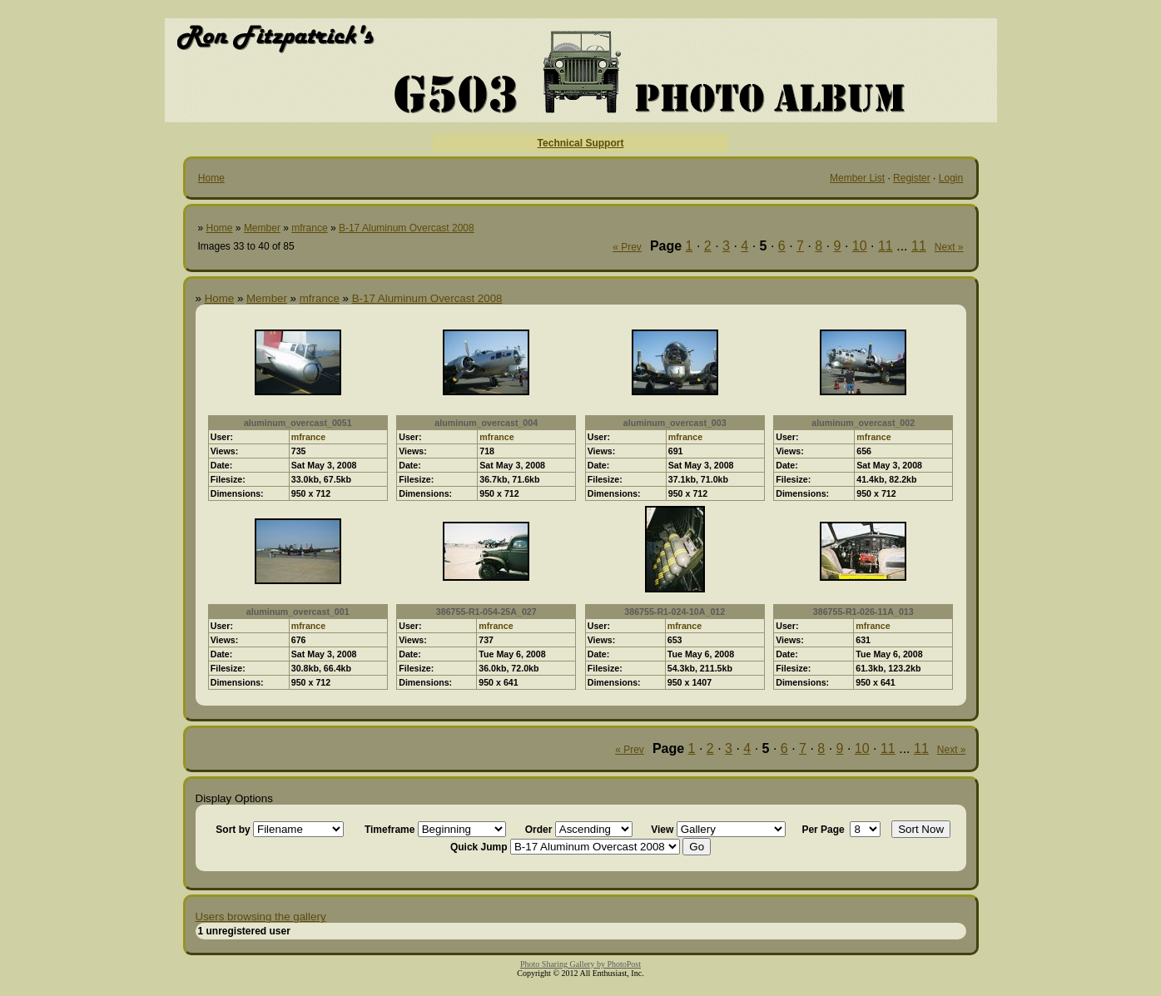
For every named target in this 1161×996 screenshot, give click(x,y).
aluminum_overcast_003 (675, 423)
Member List (857, 178)
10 (859, 246)
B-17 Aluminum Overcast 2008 (406, 228)
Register (911, 178)
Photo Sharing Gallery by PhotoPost (580, 964)
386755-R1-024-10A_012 (674, 612)
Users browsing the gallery (261, 916)
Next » (949, 247)
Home (211, 178)
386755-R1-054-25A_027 (486, 612)
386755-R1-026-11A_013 (863, 612)
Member (262, 228)
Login (951, 178)
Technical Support (581, 143)
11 (885, 246)
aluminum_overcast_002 (863, 423)
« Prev (627, 247)
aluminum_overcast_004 (486, 423)
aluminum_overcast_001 (298, 612)
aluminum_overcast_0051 (298, 423)
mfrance (309, 228)
